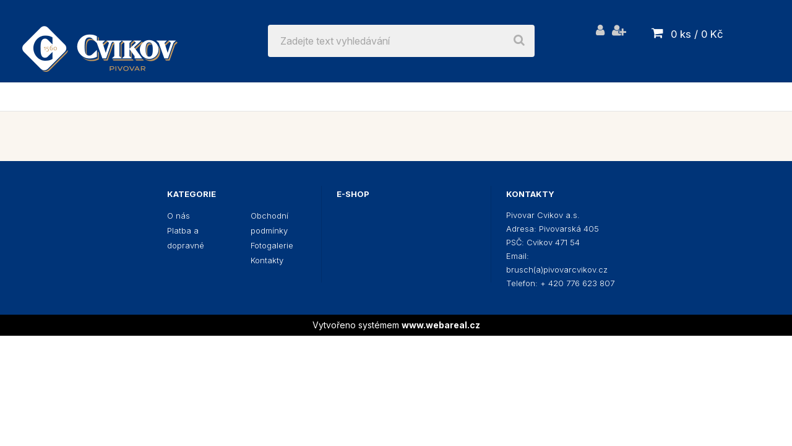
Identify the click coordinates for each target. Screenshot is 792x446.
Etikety (685, 96)
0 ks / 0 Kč (697, 34)
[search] (519, 41)
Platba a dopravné (185, 237)
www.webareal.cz (441, 325)
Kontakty (267, 260)
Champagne (604, 96)
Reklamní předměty (224, 96)
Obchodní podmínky (269, 223)
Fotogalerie (272, 245)
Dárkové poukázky (490, 96)
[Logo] (100, 41)
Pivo (129, 96)
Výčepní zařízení (358, 96)
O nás (178, 216)
